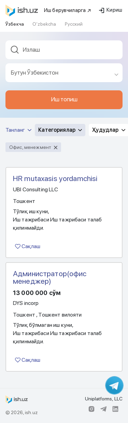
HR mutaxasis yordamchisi (55, 178)
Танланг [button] (18, 130)
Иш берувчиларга (67, 10)
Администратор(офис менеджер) (50, 277)
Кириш (110, 10)
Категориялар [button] (60, 130)
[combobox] (64, 51)
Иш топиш (64, 99)
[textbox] (64, 49)
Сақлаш (27, 246)
